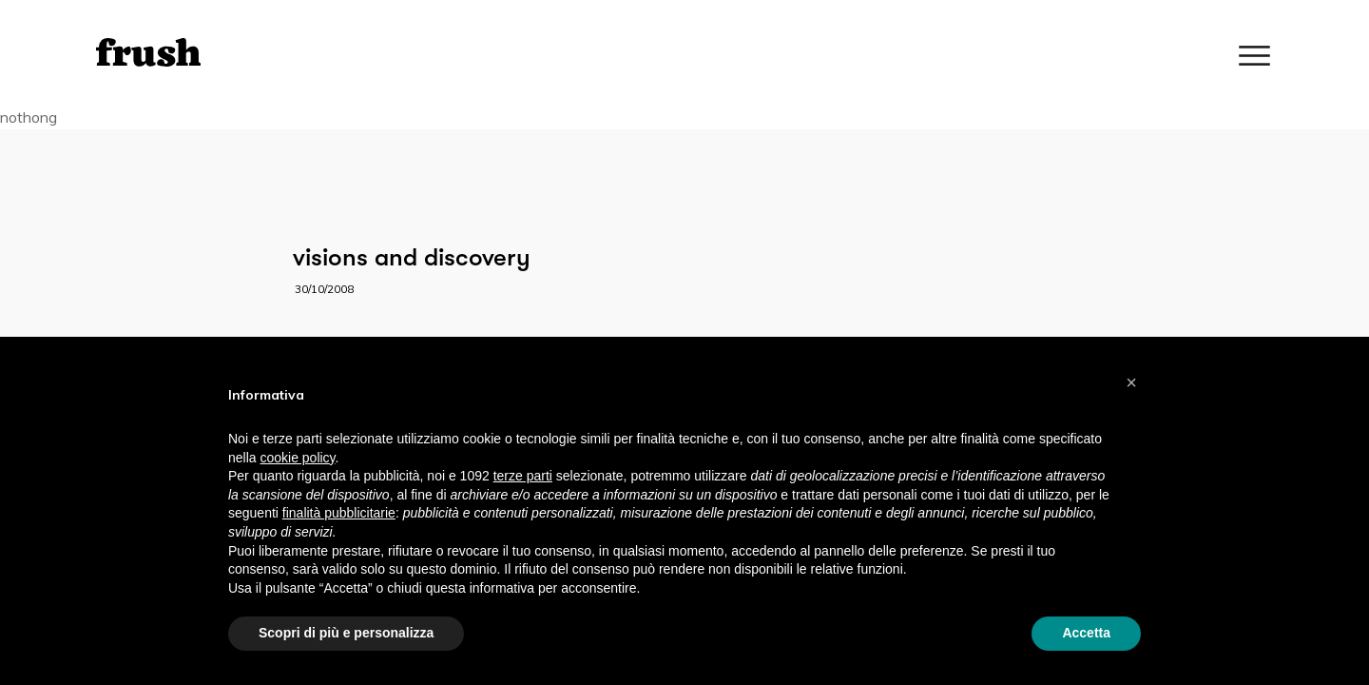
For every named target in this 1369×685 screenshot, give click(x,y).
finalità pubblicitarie (338, 512)
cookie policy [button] (297, 457)
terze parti (522, 475)
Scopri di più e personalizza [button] (346, 632)
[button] (1131, 382)
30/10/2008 (324, 289)
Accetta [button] (1086, 632)
